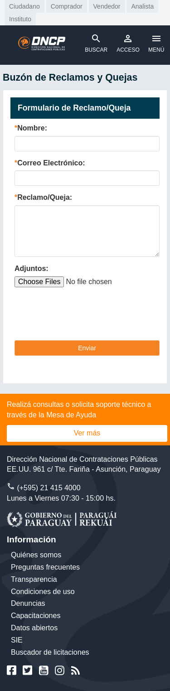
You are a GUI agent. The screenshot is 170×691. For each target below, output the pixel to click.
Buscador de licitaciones (50, 652)
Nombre (30, 128)
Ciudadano (24, 6)
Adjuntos (30, 268)
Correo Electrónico (50, 163)
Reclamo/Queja (43, 197)
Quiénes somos (36, 555)
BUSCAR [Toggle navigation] (96, 43)
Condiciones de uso (43, 591)
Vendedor (107, 6)
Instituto (20, 19)
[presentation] (83, 315)
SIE (17, 640)
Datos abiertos (34, 628)
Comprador (67, 6)
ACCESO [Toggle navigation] (128, 43)
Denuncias (28, 603)
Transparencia (34, 579)
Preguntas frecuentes (45, 567)
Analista (142, 6)
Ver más (87, 433)
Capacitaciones (35, 615)
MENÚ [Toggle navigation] (156, 43)
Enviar (87, 348)
